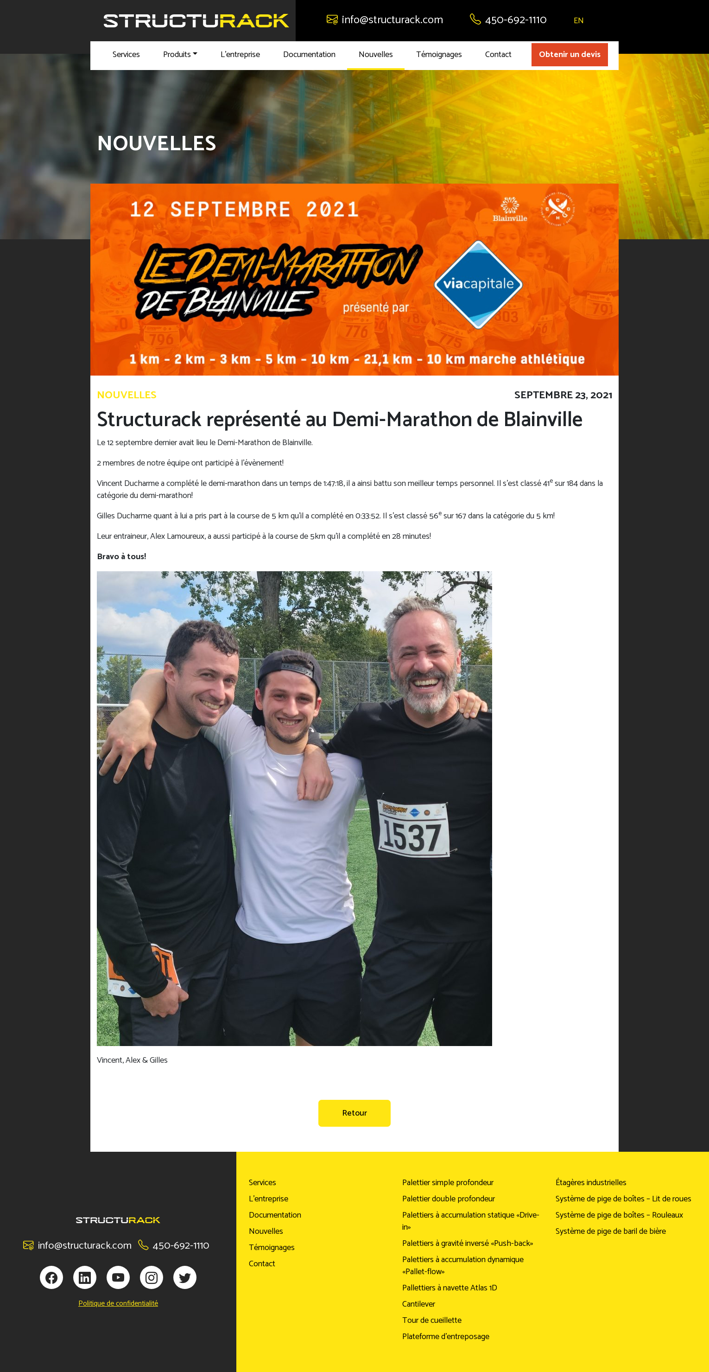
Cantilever (418, 1304)
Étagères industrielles (591, 1183)
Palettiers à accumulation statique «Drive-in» (470, 1221)
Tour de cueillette (432, 1320)
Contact (498, 55)
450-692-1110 (508, 20)
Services (126, 55)
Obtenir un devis (570, 55)
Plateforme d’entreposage (445, 1337)
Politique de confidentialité (118, 1304)
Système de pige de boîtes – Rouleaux (619, 1215)
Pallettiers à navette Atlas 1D (449, 1288)
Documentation (309, 55)
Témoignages (439, 55)
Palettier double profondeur (448, 1199)
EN (579, 21)
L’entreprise (240, 55)
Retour (354, 1113)
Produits (177, 55)
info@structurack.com (385, 20)
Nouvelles (376, 55)
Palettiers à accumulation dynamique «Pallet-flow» (463, 1266)
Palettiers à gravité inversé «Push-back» (467, 1244)
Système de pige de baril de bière (611, 1231)
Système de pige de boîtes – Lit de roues (623, 1199)
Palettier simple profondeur (448, 1183)
